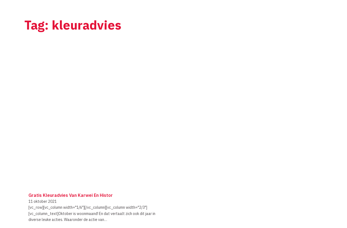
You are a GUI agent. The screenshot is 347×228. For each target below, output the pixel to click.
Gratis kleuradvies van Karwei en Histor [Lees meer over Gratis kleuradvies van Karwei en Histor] (70, 195)
